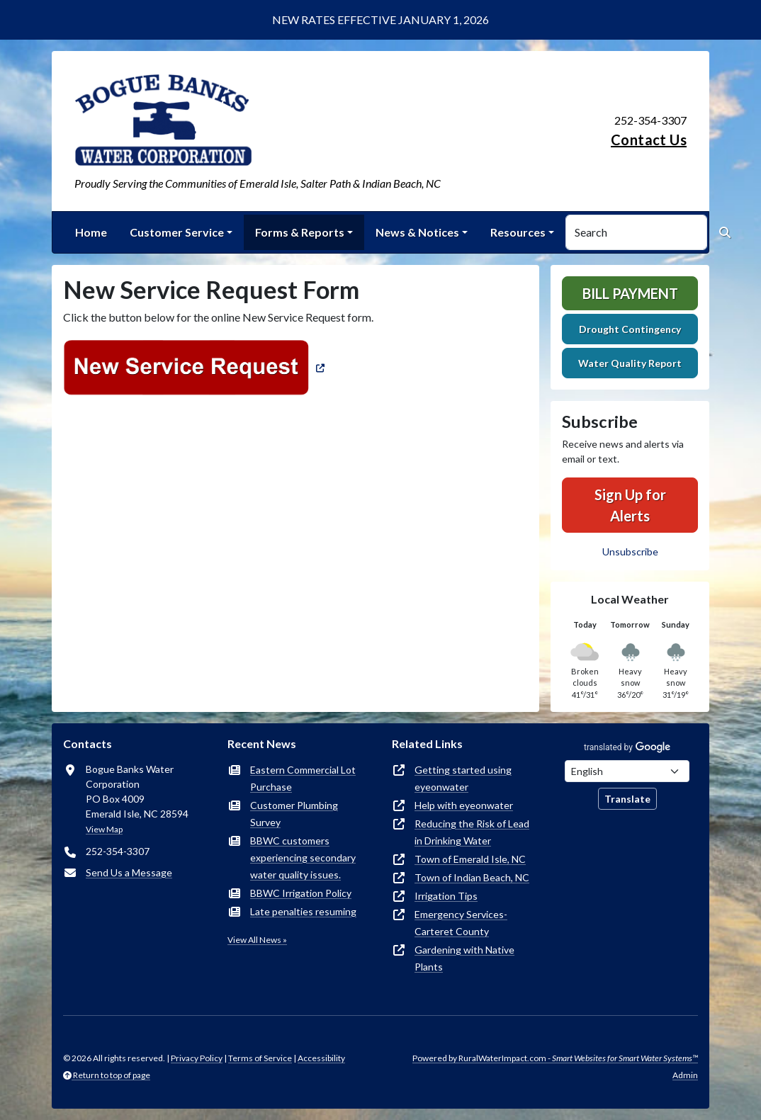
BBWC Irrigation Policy (300, 893)
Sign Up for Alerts (630, 505)
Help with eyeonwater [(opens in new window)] (464, 805)
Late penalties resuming (303, 911)
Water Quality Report (630, 363)
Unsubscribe (630, 551)
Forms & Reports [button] (299, 232)
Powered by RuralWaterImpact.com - (555, 1058)
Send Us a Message (129, 872)
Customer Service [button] (177, 232)
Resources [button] (518, 232)
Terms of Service (260, 1058)
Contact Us (649, 139)
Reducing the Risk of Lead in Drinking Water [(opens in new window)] (472, 832)
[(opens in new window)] (195, 366)
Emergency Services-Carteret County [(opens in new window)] (461, 922)
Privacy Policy (196, 1058)
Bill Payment (630, 293)
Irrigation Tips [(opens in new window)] (446, 896)
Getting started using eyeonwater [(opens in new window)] (463, 778)
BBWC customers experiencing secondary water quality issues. (303, 858)
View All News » (257, 939)
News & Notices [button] (417, 232)
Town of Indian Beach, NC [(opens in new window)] (472, 877)
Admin (685, 1075)
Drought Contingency (630, 329)
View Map (104, 829)
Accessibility (321, 1058)
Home (91, 232)
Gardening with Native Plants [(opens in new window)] (464, 958)
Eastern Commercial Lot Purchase (303, 778)
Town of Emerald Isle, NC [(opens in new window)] (470, 859)
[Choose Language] (627, 771)
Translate (627, 799)
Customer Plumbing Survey (294, 813)
